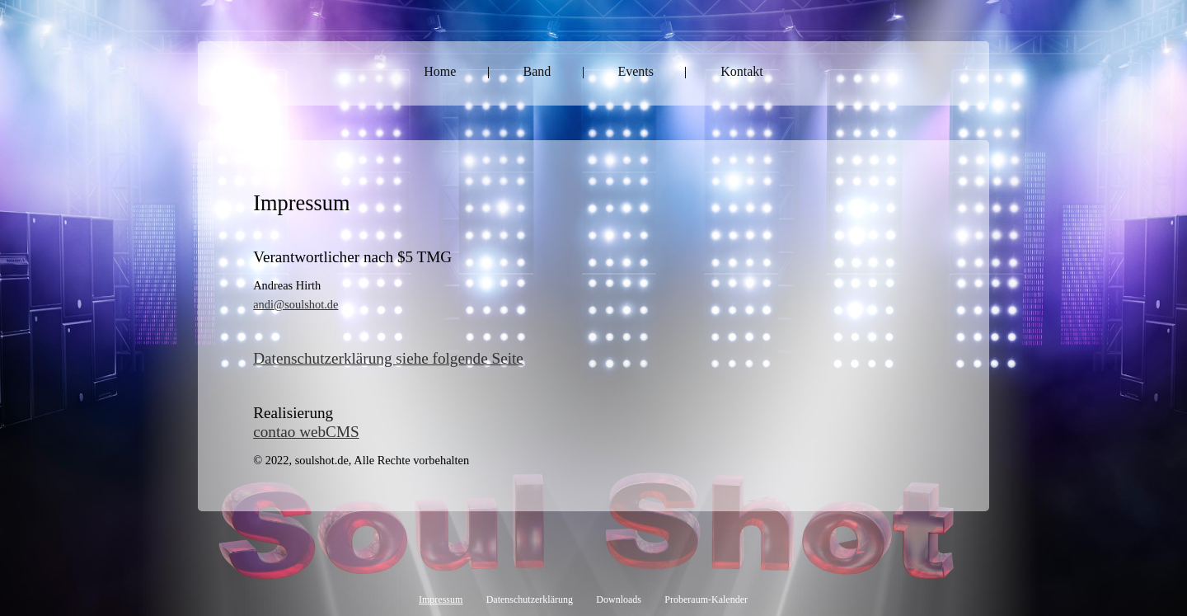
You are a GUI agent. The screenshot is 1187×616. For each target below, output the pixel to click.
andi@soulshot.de (295, 304)
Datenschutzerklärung (529, 599)
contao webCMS (306, 431)
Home (440, 71)
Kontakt (741, 71)
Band (537, 71)
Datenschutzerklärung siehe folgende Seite (388, 358)
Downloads (618, 599)
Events (635, 71)
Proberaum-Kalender (706, 599)
